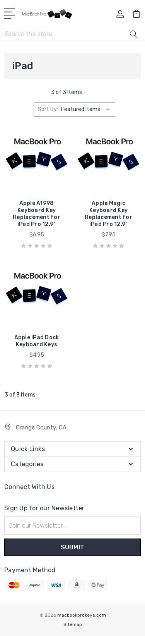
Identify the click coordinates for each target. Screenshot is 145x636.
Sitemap (72, 624)
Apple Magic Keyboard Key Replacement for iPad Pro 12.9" (108, 213)
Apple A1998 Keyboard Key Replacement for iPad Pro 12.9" (36, 213)
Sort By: (48, 109)
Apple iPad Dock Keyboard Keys (36, 341)
